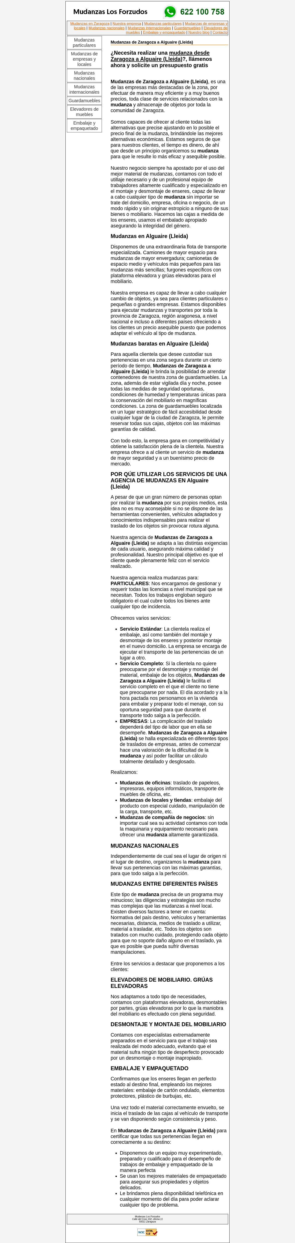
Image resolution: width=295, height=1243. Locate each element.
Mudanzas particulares (163, 23)
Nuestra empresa (126, 23)
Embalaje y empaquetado (164, 32)
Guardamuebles (187, 28)
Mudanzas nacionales (106, 28)
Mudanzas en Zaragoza (89, 23)
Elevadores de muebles (84, 112)
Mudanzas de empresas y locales (84, 59)
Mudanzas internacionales (149, 28)
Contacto (219, 32)
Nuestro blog (198, 32)
